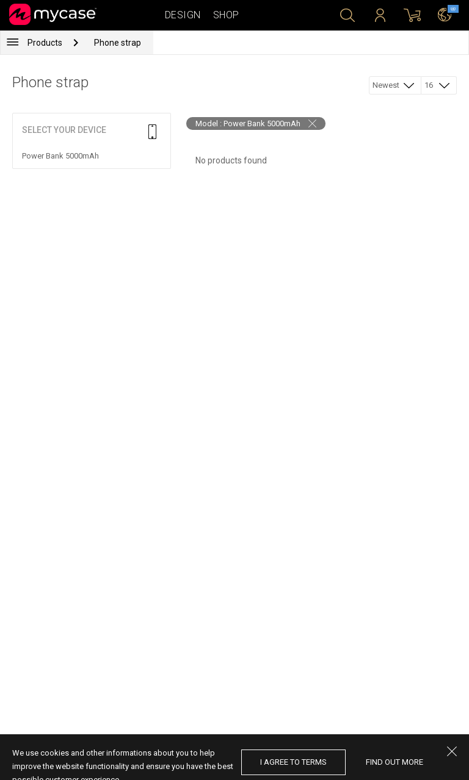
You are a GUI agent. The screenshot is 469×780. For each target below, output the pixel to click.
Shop (226, 15)
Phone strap (117, 43)
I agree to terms (293, 762)
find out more (394, 762)
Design (183, 15)
